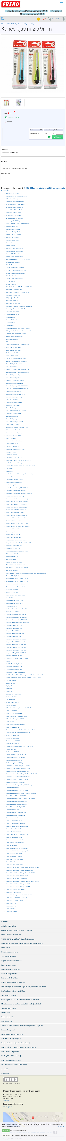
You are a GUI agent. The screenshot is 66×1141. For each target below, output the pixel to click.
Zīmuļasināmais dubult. (12, 787)
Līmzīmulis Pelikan (11, 454)
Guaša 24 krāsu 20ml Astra (13, 350)
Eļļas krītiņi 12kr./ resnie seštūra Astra (16, 309)
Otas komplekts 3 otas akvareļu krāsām (17, 567)
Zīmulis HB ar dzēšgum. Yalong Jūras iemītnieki (19, 870)
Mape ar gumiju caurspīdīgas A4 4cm (16, 515)
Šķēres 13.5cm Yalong (12, 710)
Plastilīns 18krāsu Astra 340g (14, 669)
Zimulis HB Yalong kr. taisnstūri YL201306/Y (19, 895)
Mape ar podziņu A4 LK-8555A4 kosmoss (17, 526)
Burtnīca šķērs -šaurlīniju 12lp (14, 256)
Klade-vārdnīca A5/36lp (12, 424)
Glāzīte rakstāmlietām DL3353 (14, 336)
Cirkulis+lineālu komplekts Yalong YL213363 (19, 287)
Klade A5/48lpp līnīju (12, 399)
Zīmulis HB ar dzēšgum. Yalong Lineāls (17, 875)
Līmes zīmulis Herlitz (12, 443)
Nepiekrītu (6, 1135)
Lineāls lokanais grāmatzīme (14, 482)
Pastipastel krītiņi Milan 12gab (14, 600)
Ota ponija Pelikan (11, 559)
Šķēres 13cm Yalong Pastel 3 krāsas (16, 719)
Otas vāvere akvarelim (12, 570)
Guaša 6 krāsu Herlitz (12, 355)
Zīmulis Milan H (10, 908)
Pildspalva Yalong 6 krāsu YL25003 (16, 653)
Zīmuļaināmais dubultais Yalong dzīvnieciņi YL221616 (21, 774)
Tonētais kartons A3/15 (12, 735)
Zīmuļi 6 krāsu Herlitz (12, 845)
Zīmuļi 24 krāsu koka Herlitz (14, 837)
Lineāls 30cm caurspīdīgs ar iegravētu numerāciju (20, 474)
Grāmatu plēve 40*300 (12, 339)
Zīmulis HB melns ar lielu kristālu (15, 889)
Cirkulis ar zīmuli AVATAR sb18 (15, 267)
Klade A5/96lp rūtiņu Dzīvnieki (14, 421)
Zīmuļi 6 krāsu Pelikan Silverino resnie (17, 848)
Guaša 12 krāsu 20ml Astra (13, 347)
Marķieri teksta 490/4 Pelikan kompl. (16, 540)
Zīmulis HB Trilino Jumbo (13, 892)
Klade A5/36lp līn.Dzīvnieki (14, 364)
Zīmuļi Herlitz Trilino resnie (14, 856)
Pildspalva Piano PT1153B (13, 636)
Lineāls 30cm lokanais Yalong (14, 479)
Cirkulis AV (9, 265)
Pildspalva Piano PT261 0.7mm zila (16, 644)
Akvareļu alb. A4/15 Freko (13, 215)
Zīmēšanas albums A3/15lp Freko (15, 757)
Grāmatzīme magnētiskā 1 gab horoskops (17, 344)
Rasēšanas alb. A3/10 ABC (13, 694)
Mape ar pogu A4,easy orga (13, 534)
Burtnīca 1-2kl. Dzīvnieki (13, 229)
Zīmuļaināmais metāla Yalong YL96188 (17, 779)
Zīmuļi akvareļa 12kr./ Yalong (14, 853)
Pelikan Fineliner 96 (11, 606)
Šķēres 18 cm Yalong (12, 199)
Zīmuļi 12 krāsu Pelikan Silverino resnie (17, 826)
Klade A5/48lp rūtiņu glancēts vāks (15, 394)
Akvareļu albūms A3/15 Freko (14, 218)
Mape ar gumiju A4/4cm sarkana (15, 512)
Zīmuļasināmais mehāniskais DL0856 (16, 804)
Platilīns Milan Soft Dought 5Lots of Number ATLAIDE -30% (23, 677)
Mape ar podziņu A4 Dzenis (13, 520)
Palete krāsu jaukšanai (12, 589)
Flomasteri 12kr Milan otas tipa (14, 320)
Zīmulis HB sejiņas (11, 862)
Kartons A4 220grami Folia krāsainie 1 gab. (18, 358)
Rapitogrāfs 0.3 (10, 686)
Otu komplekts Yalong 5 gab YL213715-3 (17, 578)
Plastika (8, 661)
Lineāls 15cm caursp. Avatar (14, 457)
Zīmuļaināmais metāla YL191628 (15, 782)
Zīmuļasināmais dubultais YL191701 (16, 796)
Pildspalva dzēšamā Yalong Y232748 (16, 614)
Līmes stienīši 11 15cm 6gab (14, 441)
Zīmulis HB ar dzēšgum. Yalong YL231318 (18, 886)
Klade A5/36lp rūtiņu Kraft (13, 377)
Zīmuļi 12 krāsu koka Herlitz (14, 820)
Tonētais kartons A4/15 (12, 738)
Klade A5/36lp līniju (11, 366)
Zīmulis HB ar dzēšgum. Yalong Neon (16, 878)
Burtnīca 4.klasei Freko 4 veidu (14, 248)
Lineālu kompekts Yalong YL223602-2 (17, 487)
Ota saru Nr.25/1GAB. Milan (14, 562)
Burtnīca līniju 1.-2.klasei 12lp (14, 251)
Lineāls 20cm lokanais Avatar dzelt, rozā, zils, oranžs (20, 465)
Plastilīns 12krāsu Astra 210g (14, 666)
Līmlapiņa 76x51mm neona (13, 446)
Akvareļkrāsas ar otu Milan (13, 212)
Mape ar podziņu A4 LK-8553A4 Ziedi (17, 523)
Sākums (3, 24)
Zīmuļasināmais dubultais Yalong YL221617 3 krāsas (21, 793)
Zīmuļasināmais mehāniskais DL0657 (16, 801)
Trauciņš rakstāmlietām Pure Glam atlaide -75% (19, 746)
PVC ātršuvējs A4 (11, 680)
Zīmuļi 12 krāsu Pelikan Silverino (15, 823)
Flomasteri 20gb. (10, 322)
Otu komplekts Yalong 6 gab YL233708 (17, 581)
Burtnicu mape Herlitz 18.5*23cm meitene (18, 259)
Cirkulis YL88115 (11, 284)
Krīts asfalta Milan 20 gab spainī (15, 432)
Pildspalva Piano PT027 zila (13, 630)
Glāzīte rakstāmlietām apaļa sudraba (16, 333)
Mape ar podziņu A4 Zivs (13, 529)
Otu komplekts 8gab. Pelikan (14, 575)
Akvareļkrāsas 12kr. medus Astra (15, 201)
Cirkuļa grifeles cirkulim (13, 262)
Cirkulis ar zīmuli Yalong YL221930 (16, 270)
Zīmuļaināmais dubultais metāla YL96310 (17, 771)
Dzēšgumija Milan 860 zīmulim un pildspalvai (19, 306)
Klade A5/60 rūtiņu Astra (13, 405)
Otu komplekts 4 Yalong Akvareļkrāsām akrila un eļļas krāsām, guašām (26, 573)
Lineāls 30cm (9, 468)
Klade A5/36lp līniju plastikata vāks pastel (17, 369)
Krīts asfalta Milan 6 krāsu (13, 435)
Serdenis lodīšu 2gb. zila (12, 702)
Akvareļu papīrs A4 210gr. (13, 221)
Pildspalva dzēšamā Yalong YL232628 (16, 619)
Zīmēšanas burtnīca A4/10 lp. (14, 760)
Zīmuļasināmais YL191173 (13, 809)
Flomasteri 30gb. (10, 325)
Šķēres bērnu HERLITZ (12, 727)
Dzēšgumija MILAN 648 (13, 303)
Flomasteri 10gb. (10, 317)
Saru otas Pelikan (10, 699)
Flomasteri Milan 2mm (12, 314)
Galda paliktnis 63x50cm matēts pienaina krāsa (19, 331)
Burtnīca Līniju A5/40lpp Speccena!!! (16, 196)
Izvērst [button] (61, 1126)
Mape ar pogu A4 (10, 531)
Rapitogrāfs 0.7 (10, 691)
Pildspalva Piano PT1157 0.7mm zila (16, 639)
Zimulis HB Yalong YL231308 (14, 900)
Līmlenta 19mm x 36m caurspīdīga (15, 449)
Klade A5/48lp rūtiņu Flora (13, 391)
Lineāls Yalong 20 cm (12, 485)
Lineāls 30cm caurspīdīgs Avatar (15, 476)
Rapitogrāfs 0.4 (10, 688)
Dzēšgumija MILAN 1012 (13, 295)
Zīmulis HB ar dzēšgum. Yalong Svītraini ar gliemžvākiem (22, 881)
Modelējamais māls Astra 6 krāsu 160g (16, 551)
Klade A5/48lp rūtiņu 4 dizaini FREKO (17, 386)
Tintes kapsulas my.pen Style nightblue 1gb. (18, 732)
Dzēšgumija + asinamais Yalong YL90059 (17, 292)
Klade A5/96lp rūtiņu (12, 416)
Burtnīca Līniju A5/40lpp (13, 193)
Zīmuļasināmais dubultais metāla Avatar (17, 790)
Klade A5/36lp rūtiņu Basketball (15, 380)
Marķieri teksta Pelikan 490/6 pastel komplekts (19, 542)
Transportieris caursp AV (13, 743)
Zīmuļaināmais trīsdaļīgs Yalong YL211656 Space (20, 785)
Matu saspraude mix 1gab (13, 548)
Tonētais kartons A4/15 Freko (14, 741)
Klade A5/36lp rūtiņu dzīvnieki (14, 383)
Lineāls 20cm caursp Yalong (14, 463)
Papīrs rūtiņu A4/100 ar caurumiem (15, 595)
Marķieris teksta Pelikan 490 (14, 545)
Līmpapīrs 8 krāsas (11, 452)
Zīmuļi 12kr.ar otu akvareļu (13, 831)
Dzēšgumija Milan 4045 (12, 298)
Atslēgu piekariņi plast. (12, 226)
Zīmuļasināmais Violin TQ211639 (15, 807)
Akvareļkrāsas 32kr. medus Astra (15, 210)
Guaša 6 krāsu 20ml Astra (13, 353)
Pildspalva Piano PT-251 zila (14, 628)
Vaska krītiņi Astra (11, 749)
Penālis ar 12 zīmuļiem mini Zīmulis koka (17, 609)
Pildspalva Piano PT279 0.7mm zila (16, 647)
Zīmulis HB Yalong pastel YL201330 (16, 897)
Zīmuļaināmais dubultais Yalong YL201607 (18, 776)
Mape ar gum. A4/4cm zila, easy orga (16, 507)
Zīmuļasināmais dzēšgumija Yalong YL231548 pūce (20, 798)
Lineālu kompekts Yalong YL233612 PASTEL (19, 493)
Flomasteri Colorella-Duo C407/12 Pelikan (18, 328)
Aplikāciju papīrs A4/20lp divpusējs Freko (17, 223)
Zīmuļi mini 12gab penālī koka (14, 859)
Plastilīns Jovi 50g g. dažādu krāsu (15, 672)
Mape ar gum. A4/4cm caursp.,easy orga (17, 499)
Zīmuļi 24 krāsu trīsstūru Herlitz (15, 840)
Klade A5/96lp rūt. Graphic (13, 413)
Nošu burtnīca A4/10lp (12, 554)
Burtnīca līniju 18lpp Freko (13, 254)
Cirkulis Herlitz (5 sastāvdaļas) (14, 278)
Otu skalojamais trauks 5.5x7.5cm (15, 584)
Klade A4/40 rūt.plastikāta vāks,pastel (16, 361)
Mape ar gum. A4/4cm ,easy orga (15, 496)
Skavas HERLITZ (11, 705)
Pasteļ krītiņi (9, 598)
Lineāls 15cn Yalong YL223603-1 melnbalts (18, 460)
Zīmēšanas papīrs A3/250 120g (14, 763)
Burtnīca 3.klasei (10, 243)
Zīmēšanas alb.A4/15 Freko (13, 752)
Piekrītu (5, 1130)
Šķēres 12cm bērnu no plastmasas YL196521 (18, 708)
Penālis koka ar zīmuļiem (13, 611)
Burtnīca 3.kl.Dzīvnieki (12, 240)
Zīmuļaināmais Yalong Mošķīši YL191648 (18, 765)
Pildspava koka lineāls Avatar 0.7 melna (17, 658)
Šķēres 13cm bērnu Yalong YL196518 (16, 716)
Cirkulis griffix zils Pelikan (13, 276)
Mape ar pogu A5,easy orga (13, 537)
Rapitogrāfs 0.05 (10, 683)
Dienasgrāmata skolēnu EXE (14, 289)
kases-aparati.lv (8, 1107)
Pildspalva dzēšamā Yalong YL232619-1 (17, 617)
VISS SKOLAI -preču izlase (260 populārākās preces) (22, 24)
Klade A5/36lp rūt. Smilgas (13, 375)
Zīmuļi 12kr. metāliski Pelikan (14, 829)
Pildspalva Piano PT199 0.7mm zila (16, 642)
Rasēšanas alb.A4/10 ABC (13, 697)
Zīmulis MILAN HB (11, 911)
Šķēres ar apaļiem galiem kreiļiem (15, 724)
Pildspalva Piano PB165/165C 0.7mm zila (17, 622)
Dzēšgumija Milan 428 (12, 300)
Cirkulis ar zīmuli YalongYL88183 (15, 273)
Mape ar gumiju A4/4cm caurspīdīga (16, 509)
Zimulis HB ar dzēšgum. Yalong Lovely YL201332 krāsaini (22, 867)
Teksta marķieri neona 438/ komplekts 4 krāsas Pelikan (21, 730)
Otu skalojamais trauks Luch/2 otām (16, 586)
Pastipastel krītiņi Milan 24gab (14, 603)
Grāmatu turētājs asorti (12, 342)
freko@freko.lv (7, 1100)
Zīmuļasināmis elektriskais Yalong (15, 815)
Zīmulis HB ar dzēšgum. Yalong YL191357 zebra (19, 884)
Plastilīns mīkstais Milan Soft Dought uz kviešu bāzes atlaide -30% (24, 675)
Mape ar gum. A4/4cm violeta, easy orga (17, 501)
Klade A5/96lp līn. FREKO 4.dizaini (16, 410)
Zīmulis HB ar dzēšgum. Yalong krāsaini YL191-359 (20, 873)
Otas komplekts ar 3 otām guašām (15, 564)
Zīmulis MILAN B (11, 906)
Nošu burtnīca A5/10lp (12, 556)
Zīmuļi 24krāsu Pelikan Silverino (15, 842)
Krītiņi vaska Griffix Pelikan (14, 430)
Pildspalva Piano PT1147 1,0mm (15, 633)
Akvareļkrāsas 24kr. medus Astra (15, 207)
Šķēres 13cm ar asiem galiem (14, 713)
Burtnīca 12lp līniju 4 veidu (13, 232)
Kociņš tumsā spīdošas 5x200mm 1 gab (17, 427)
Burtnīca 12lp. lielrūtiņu (12, 237)
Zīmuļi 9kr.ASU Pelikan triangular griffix (17, 851)
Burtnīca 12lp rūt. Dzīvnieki (13, 234)
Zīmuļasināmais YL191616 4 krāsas (16, 812)
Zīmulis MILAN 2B (11, 903)
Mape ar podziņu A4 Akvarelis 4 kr (15, 518)
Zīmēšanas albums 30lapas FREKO (16, 754)
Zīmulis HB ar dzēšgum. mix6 (14, 864)
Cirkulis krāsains (10, 281)
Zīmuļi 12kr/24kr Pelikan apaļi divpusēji (17, 834)
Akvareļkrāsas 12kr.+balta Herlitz (15, 204)
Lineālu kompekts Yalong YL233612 (16, 490)
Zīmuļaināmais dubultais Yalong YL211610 (18, 768)
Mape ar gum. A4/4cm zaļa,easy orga (16, 504)
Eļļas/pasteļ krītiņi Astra (12, 311)
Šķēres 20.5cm (10, 721)
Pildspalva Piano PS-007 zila (14, 625)
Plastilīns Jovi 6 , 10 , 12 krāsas (14, 664)
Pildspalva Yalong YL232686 (14, 655)
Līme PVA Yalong (11, 438)
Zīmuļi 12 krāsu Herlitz (12, 818)
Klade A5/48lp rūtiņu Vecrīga (14, 397)
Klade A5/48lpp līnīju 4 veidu (14, 402)
